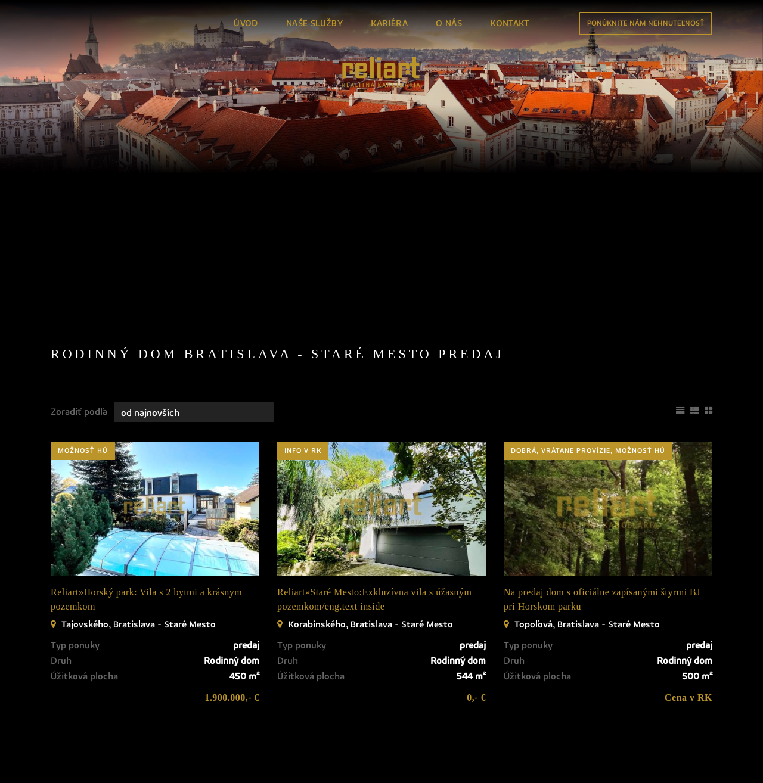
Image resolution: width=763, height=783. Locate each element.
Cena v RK (688, 628)
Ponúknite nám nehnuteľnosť (645, 23)
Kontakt (509, 23)
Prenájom (150, 205)
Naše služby (314, 23)
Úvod (246, 23)
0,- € (476, 628)
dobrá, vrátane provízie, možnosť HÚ (588, 382)
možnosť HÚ (83, 382)
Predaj (80, 205)
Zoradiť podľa (79, 342)
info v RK (302, 382)
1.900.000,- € (231, 628)
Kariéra (389, 23)
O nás (449, 23)
